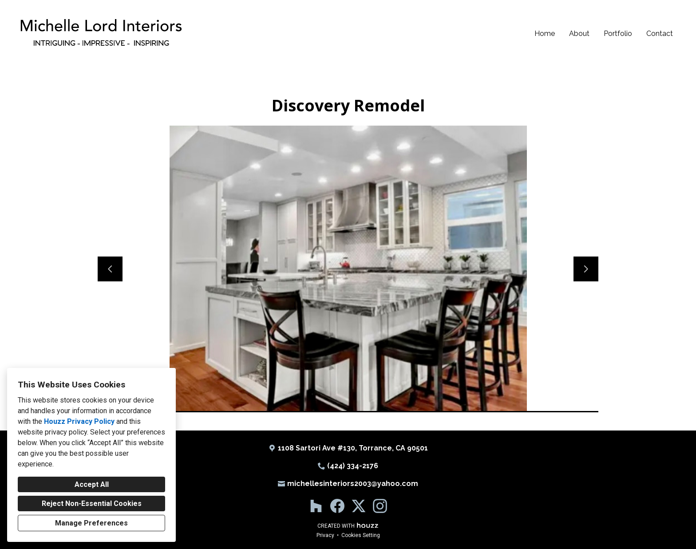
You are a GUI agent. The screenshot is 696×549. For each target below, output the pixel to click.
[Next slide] (585, 269)
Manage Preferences (91, 523)
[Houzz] (316, 506)
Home (544, 33)
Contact (659, 33)
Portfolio (618, 33)
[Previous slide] (110, 269)
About (579, 33)
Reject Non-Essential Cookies (92, 503)
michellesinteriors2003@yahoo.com (352, 483)
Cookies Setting (360, 535)
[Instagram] (380, 506)
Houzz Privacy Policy (79, 421)
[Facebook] (337, 506)
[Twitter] (358, 506)
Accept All (92, 484)
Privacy (325, 535)
